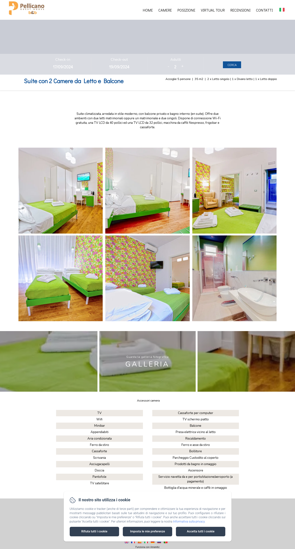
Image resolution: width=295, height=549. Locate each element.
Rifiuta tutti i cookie (94, 531)
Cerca (232, 65)
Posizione (186, 10)
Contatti (264, 10)
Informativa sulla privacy (189, 521)
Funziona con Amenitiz (147, 547)
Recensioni (240, 10)
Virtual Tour (213, 10)
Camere (165, 10)
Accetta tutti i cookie (200, 531)
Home (148, 10)
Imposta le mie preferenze (147, 531)
